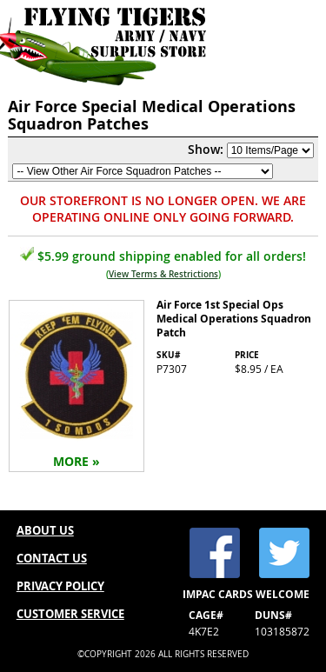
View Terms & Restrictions (163, 274)
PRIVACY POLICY (60, 586)
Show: (205, 149)
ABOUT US (45, 530)
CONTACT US (52, 558)
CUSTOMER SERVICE (70, 614)
